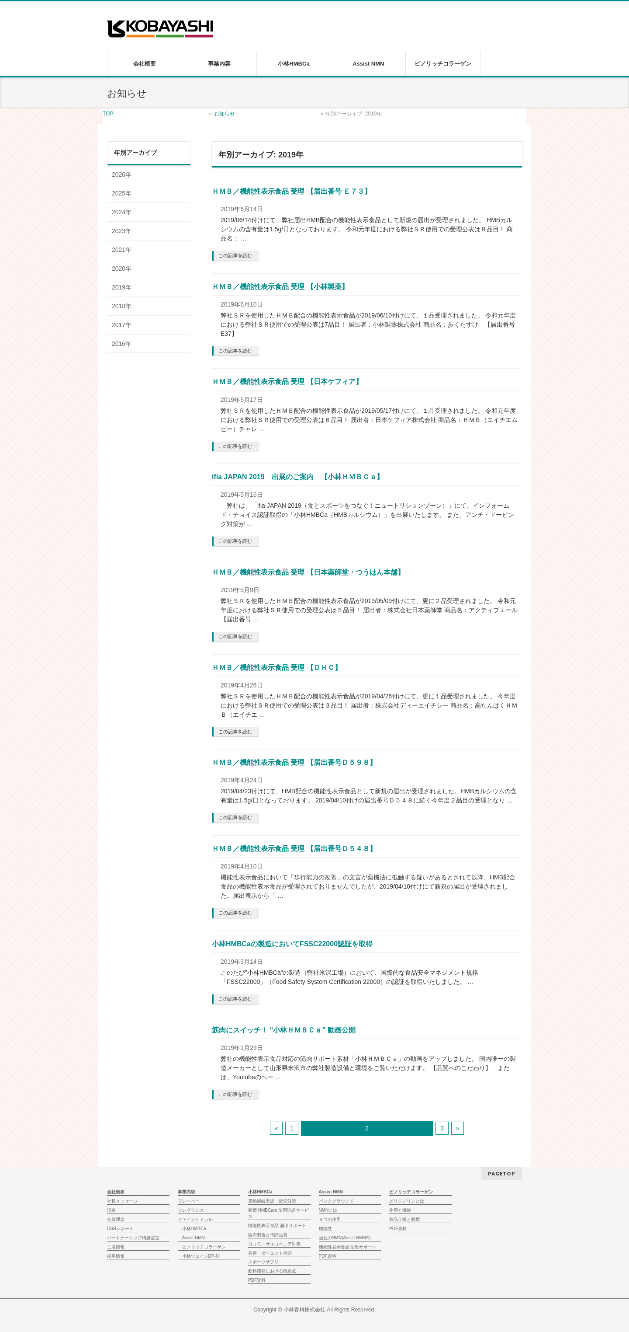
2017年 (121, 324)
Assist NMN (193, 1237)
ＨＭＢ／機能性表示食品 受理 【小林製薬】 (280, 286)
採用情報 (115, 1256)
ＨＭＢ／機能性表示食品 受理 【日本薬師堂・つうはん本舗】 (308, 572)
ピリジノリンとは (406, 1201)
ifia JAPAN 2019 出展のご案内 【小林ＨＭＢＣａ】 (298, 477)
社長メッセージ (122, 1201)
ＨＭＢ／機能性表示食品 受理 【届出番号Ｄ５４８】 (294, 848)
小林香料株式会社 (304, 1310)
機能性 (325, 1228)
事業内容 (186, 1191)
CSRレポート (120, 1228)
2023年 (121, 230)
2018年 (121, 306)
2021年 (121, 249)
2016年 (121, 343)
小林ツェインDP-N (200, 1256)
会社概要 (115, 1191)
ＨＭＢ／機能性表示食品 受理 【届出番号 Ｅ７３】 (291, 191)
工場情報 (115, 1247)
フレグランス (191, 1210)
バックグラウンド (336, 1201)
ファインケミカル (195, 1219)
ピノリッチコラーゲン (204, 1247)
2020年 (121, 268)
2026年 (121, 174)
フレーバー (189, 1201)
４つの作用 (330, 1219)
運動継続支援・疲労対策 (272, 1201)
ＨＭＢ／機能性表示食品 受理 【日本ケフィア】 (287, 381)
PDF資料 (257, 1280)
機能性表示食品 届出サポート (277, 1225)
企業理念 (115, 1219)
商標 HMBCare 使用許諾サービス (278, 1213)
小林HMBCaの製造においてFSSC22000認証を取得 (292, 944)
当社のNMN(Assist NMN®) (345, 1237)
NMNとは (328, 1210)
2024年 (121, 212)
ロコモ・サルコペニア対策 (274, 1243)
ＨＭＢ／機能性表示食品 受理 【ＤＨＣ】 (277, 667)
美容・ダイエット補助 (270, 1253)
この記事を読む (235, 255)
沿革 (111, 1210)
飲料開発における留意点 (272, 1271)
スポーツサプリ (263, 1261)
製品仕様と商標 (404, 1219)
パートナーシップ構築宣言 (133, 1237)
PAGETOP (501, 1173)
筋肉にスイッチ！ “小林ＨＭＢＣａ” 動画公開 (284, 1030)
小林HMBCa (194, 1228)
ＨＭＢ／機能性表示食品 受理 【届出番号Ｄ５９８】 (294, 762)
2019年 (121, 287)
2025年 (121, 193)
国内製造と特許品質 (267, 1234)
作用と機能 (400, 1210)
